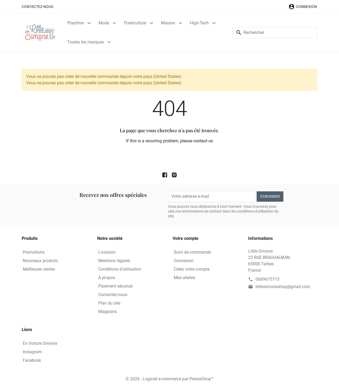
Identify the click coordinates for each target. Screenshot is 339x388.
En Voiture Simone (40, 343)
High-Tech (199, 22)
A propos (106, 277)
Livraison (106, 252)
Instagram (32, 351)
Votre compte (185, 238)
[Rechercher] (275, 32)
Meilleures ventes (39, 269)
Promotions (33, 252)
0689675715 (267, 279)
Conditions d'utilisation (119, 269)
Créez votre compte (191, 269)
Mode (104, 22)
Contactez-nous (37, 7)
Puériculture (135, 22)
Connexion (184, 260)
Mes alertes (184, 277)
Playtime (75, 22)
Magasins (107, 311)
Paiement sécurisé (115, 286)
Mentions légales (114, 260)
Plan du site (109, 303)
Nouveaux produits (40, 260)
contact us (203, 140)
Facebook (32, 360)
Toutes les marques (85, 42)
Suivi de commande (192, 252)
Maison (168, 22)
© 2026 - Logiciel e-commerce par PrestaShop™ (170, 378)
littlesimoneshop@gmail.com (283, 286)
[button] (302, 6)
